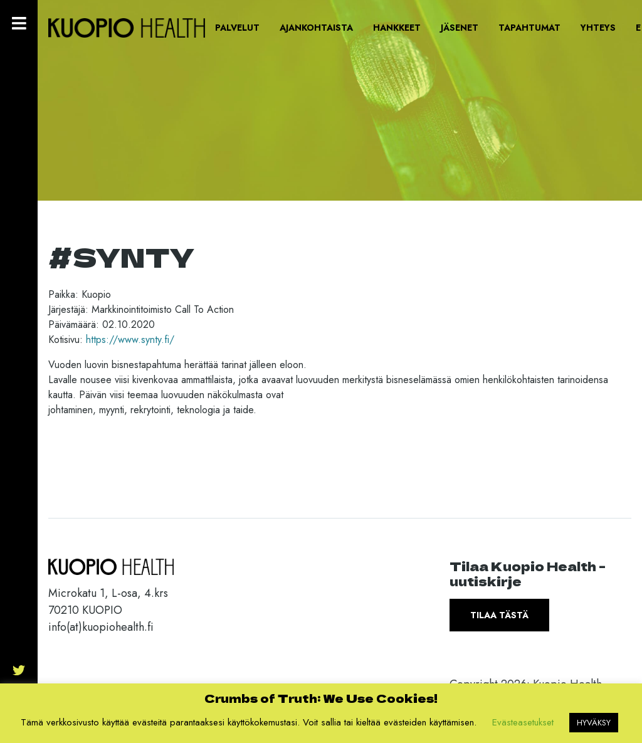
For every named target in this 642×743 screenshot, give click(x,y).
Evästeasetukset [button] (523, 722)
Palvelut (237, 27)
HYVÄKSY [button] (594, 723)
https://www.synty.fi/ (130, 339)
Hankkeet (397, 27)
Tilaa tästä (499, 615)
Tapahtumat (529, 27)
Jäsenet (459, 27)
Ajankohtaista (316, 27)
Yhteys (598, 27)
